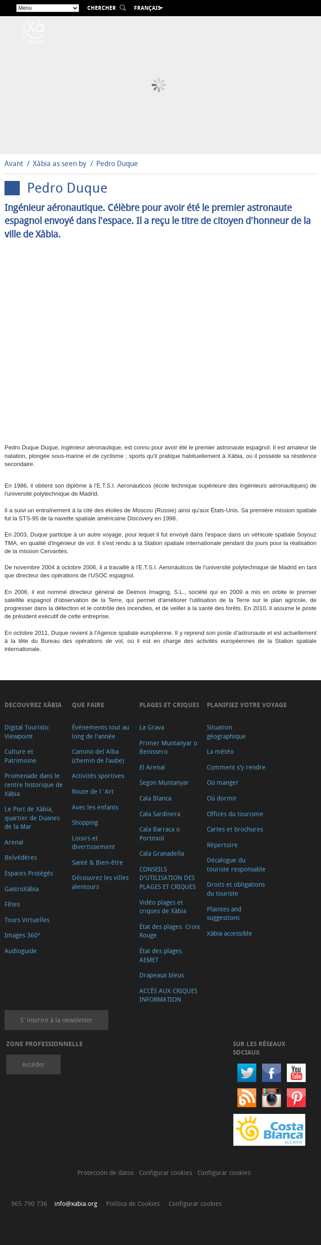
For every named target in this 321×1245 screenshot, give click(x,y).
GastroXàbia (21, 888)
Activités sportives (98, 775)
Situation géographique (226, 731)
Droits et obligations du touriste (236, 888)
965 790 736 (29, 1203)
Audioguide (20, 950)
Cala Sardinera (159, 813)
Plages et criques (169, 704)
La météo (220, 751)
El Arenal (152, 767)
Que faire (88, 704)
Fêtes (12, 904)
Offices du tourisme (235, 813)
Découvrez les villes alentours (100, 882)
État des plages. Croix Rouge (169, 931)
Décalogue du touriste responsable (236, 864)
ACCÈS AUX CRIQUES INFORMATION (168, 995)
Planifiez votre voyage (247, 704)
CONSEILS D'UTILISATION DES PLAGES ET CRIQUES (167, 878)
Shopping (85, 822)
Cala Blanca (155, 798)
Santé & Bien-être (97, 862)
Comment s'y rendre (236, 767)
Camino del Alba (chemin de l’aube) (98, 756)
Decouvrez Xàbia (33, 704)
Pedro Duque (117, 163)
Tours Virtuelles (26, 919)
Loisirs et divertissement (93, 842)
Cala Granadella (161, 853)
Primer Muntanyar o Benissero (168, 747)
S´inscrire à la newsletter (56, 1020)
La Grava (151, 727)
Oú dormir (222, 798)
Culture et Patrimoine (20, 756)
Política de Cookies (133, 1203)
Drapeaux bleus (161, 975)
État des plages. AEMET (161, 955)
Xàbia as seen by (59, 163)
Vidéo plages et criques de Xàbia (162, 906)
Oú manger (223, 782)
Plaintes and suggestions (224, 913)
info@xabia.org (75, 1203)
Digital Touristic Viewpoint (26, 731)
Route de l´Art (93, 791)
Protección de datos (106, 1172)
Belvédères (20, 857)
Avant (13, 163)
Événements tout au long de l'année (100, 731)
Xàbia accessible (229, 933)
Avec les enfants (95, 807)
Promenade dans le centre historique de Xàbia (33, 784)
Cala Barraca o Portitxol (159, 833)
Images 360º (22, 935)
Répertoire (222, 844)
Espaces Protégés (28, 873)
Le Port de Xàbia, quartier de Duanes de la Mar (32, 818)
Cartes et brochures (235, 829)
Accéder (33, 1064)
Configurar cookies (166, 1172)
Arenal (13, 842)
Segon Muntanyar (164, 782)
